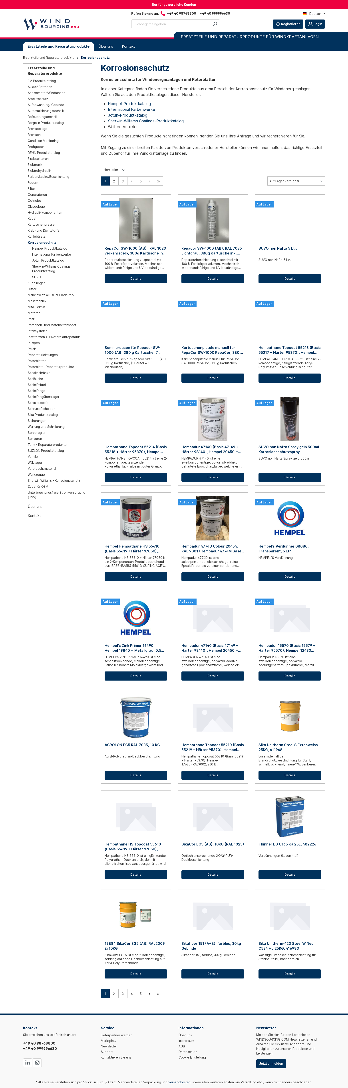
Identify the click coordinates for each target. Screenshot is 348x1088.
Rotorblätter (37, 361)
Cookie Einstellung (192, 1057)
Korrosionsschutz (42, 242)
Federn (33, 182)
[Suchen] (215, 24)
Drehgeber (36, 147)
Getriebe (34, 200)
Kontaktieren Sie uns (116, 1057)
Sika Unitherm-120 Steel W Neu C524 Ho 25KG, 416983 (286, 946)
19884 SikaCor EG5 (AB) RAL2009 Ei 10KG (135, 946)
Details (135, 278)
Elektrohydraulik (40, 170)
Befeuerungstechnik (43, 117)
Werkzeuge (36, 474)
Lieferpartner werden (116, 1035)
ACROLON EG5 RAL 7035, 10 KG (132, 745)
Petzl (31, 319)
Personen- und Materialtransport (52, 325)
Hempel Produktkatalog (49, 248)
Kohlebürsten (37, 236)
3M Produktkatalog (42, 81)
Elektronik (35, 164)
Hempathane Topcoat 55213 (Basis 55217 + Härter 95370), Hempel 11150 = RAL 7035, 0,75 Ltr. (290, 350)
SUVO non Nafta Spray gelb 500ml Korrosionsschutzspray (289, 449)
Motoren (34, 313)
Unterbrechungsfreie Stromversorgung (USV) (56, 495)
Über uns (35, 506)
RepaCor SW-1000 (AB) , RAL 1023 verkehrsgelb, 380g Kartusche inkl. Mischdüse (136, 251)
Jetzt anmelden (271, 1063)
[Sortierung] (296, 181)
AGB (182, 1046)
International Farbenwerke (51, 254)
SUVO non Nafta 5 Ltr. (278, 248)
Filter (31, 188)
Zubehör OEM (38, 486)
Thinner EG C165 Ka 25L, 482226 (287, 844)
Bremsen (34, 135)
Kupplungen (37, 283)
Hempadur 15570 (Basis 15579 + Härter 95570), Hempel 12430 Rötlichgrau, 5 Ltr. (287, 648)
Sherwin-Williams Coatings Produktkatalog (51, 268)
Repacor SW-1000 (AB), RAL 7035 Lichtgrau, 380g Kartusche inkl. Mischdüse (211, 251)
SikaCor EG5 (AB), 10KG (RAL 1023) (212, 844)
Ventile (33, 456)
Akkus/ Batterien (40, 87)
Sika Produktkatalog (43, 415)
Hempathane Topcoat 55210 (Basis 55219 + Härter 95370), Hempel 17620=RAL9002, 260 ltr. (212, 747)
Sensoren (35, 438)
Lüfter (32, 289)
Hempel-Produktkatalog (129, 103)
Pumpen (34, 343)
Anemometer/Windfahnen (46, 93)
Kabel (32, 218)
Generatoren (37, 194)
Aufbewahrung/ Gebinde (46, 105)
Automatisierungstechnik (46, 111)
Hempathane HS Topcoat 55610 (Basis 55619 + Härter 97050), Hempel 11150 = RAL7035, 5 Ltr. (133, 846)
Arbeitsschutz (38, 99)
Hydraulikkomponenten (45, 212)
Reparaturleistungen (43, 355)
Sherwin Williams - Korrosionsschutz (54, 480)
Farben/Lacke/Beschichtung (48, 176)
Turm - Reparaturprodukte (47, 444)
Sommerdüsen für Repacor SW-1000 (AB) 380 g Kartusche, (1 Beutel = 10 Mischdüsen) (133, 350)
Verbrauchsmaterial (42, 468)
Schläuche (35, 379)
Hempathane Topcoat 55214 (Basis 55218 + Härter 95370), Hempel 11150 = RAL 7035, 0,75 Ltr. (136, 449)
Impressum (186, 1041)
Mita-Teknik (36, 307)
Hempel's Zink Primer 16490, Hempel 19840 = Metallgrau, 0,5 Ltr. (133, 648)
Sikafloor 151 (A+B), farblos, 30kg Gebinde (211, 946)
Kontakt (34, 515)
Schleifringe (36, 391)
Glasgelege (36, 206)
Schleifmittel (37, 385)
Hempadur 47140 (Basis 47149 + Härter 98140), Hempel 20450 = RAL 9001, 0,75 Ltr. (209, 449)
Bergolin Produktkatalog (46, 123)
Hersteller (114, 169)
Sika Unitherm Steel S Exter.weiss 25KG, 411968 (288, 747)
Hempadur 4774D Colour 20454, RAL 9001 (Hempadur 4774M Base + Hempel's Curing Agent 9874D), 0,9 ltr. (211, 549)
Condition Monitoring (43, 141)
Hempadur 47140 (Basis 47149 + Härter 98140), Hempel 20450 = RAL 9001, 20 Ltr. (209, 648)
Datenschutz (188, 1052)
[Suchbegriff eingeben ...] (170, 24)
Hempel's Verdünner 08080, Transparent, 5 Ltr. (284, 548)
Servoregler (37, 432)
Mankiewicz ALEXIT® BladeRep (51, 295)
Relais (32, 349)
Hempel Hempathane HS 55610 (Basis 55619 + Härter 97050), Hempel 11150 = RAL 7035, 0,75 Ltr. (136, 549)
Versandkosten (179, 1082)
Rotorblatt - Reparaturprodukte (51, 367)
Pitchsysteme (38, 331)
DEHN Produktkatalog (44, 153)
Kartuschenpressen (42, 224)
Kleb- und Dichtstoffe (44, 230)
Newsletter (109, 1046)
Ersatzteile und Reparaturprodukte (45, 71)
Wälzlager (35, 462)
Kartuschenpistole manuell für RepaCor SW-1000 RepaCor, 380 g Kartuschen (212, 350)
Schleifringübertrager (43, 397)
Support (107, 1052)
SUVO (36, 277)
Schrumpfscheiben (41, 409)
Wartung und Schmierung (46, 427)
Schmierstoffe (38, 403)
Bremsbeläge (37, 129)
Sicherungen (37, 421)
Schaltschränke (39, 373)
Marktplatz (109, 1041)
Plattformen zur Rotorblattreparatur (54, 337)
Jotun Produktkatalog (48, 260)
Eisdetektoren (38, 158)
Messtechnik (37, 301)
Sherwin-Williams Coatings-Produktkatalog (146, 121)
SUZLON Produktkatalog (46, 450)
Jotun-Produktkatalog (127, 115)
